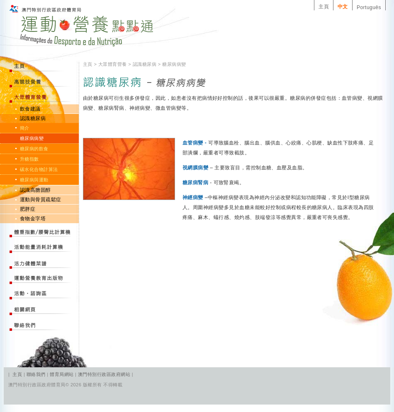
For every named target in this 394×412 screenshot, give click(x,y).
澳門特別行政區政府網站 (104, 374)
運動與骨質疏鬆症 (40, 199)
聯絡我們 (37, 374)
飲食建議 (30, 109)
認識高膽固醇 (35, 190)
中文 (343, 7)
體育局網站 (61, 374)
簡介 (24, 127)
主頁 (324, 7)
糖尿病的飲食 (34, 148)
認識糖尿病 (33, 118)
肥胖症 (27, 209)
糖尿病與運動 (34, 179)
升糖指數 (29, 159)
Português (369, 7)
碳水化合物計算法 (39, 169)
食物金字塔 (33, 219)
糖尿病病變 (32, 138)
